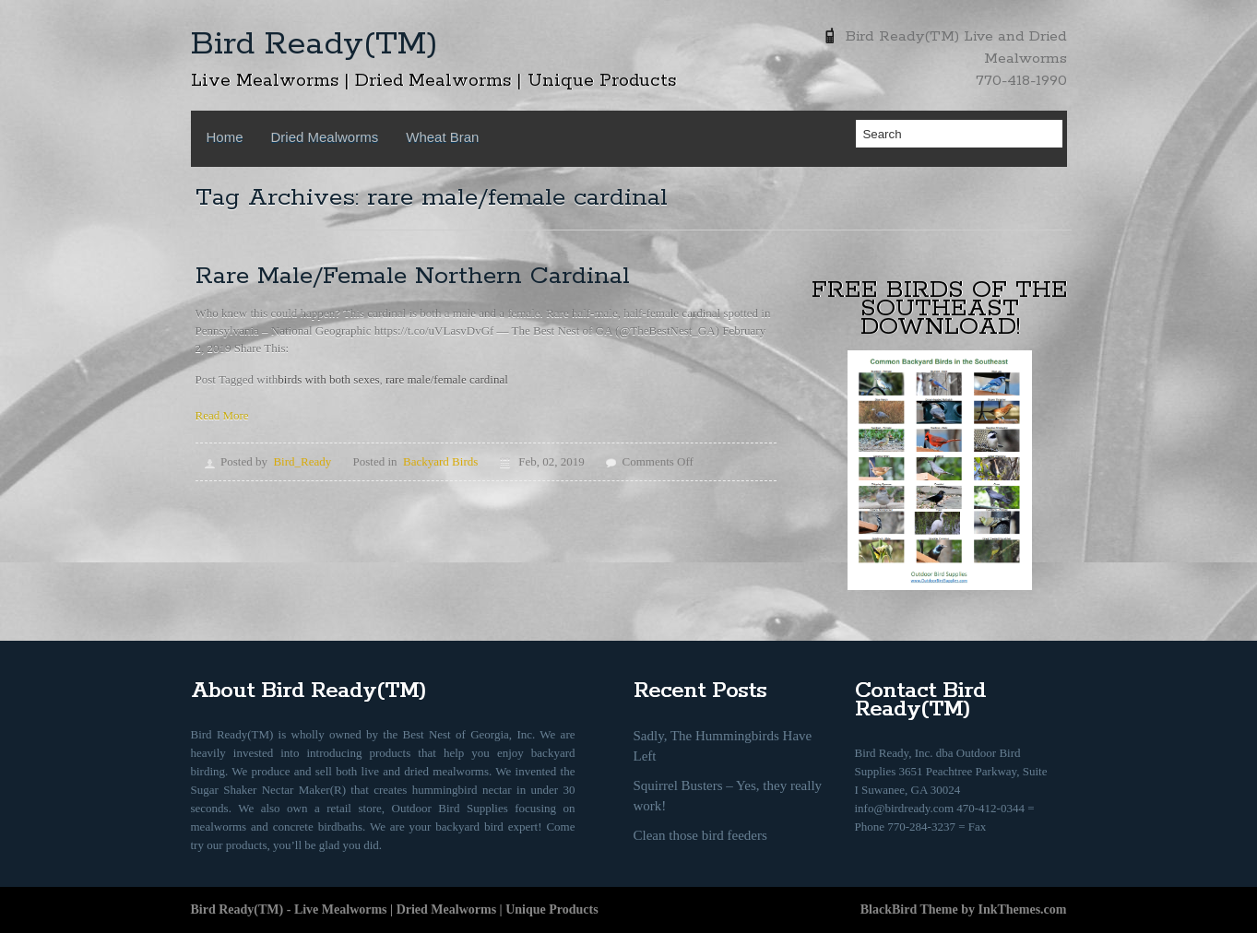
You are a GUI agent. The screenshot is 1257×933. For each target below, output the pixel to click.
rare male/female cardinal (446, 379)
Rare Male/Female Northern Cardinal (413, 276)
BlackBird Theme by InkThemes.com (963, 909)
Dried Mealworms (325, 137)
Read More (222, 415)
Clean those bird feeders (700, 835)
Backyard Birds (440, 461)
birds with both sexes (328, 379)
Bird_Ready (302, 461)
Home (225, 137)
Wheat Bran (442, 137)
